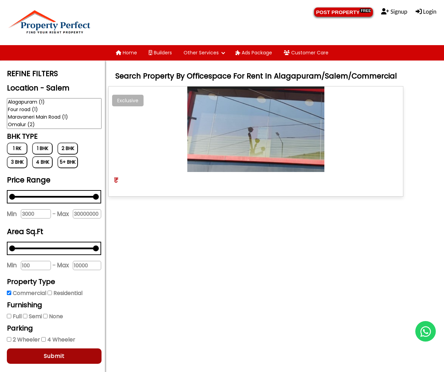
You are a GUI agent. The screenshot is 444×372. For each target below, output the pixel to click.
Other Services (201, 52)
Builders (160, 52)
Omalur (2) (54, 125)
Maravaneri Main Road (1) (54, 117)
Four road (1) (54, 110)
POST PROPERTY (343, 12)
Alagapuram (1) (54, 102)
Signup (394, 11)
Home (126, 52)
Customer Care (306, 52)
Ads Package (254, 52)
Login (426, 11)
